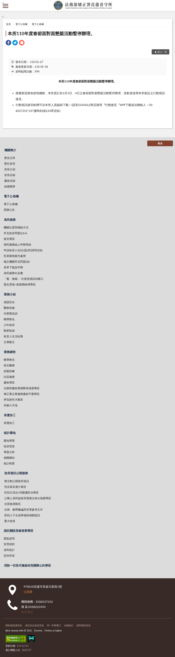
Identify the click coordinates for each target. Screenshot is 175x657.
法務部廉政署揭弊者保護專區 (22, 388)
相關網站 (9, 457)
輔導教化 (9, 319)
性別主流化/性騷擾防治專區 (21, 492)
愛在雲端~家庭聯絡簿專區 (20, 284)
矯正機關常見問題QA (17, 261)
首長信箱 (9, 175)
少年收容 (9, 324)
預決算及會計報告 (15, 486)
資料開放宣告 (83, 625)
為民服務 (10, 219)
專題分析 (9, 452)
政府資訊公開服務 (16, 473)
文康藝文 (9, 342)
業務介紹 (10, 294)
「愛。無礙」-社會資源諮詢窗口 (23, 278)
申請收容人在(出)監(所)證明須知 (23, 250)
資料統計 (9, 549)
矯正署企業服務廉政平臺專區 (22, 393)
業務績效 (10, 352)
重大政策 (9, 521)
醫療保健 (9, 307)
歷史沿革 (9, 157)
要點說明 (9, 538)
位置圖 (28, 591)
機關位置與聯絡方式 (16, 227)
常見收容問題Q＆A (15, 233)
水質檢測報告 (12, 503)
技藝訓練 (9, 371)
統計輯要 (9, 463)
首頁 (8, 24)
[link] (8, 43)
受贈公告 (9, 209)
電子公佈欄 (21, 24)
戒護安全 (9, 302)
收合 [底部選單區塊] (160, 143)
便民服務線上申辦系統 (17, 244)
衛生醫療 (9, 365)
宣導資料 (9, 544)
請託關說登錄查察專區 (18, 530)
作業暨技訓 (10, 313)
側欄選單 (5, 6)
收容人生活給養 (13, 336)
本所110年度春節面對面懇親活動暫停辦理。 (51, 33)
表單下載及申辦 (13, 267)
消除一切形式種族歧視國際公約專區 (27, 565)
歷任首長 (9, 163)
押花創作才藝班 (13, 399)
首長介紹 (9, 169)
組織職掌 (9, 186)
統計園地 (10, 432)
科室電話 (27, 612)
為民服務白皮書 (13, 273)
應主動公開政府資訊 (16, 481)
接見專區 (9, 238)
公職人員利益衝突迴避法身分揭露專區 (27, 498)
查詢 (169, 5)
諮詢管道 (9, 555)
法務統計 (69, 625)
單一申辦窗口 (54, 625)
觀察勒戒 (9, 330)
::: (3, 2)
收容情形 (9, 446)
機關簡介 (10, 150)
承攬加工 (10, 415)
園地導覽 (9, 440)
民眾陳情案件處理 (15, 256)
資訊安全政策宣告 (34, 625)
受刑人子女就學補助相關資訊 (22, 515)
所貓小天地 (10, 405)
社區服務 (9, 376)
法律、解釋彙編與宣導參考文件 (23, 509)
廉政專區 (9, 382)
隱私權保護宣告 (14, 625)
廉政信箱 (9, 180)
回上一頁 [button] (162, 51)
